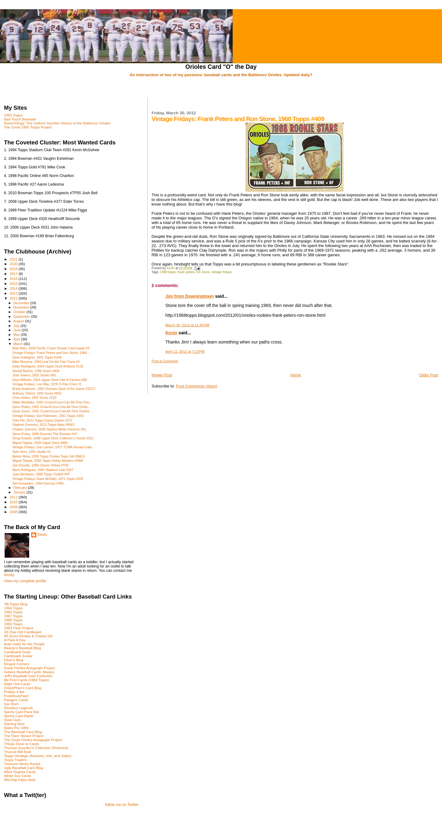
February (21, 487)
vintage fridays (221, 272)
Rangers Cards (16, 700)
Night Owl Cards (17, 684)
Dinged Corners (16, 664)
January (20, 492)
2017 (14, 274)
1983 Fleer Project (18, 628)
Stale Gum (12, 720)
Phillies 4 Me (14, 692)
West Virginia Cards (20, 772)
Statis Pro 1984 (16, 728)
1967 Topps (13, 616)
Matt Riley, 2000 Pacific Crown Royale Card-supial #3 (50, 348)
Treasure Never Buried (22, 764)
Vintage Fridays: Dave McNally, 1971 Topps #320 (47, 479)
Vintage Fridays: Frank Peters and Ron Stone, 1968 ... (51, 353)
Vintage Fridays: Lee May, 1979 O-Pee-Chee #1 (46, 384)
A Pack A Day (14, 640)
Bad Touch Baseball (20, 119)
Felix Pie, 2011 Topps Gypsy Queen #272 (42, 420)
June (18, 330)
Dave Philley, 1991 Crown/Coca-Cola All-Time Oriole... (51, 407)
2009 (14, 507)
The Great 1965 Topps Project (28, 127)
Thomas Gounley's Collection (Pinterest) (36, 748)
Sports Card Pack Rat (21, 712)
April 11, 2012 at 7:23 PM (184, 351)
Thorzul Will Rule (17, 752)
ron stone (202, 272)
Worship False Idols (20, 780)
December (22, 303)
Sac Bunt (11, 704)
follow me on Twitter (121, 805)
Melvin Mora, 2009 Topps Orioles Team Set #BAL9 (48, 456)
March (19, 344)
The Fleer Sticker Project (24, 736)
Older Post (428, 375)
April (17, 339)
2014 (14, 288)
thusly (9, 575)
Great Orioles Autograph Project (29, 668)
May (17, 334)
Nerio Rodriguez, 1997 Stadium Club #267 (42, 470)
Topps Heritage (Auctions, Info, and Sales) (38, 756)
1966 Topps (13, 612)
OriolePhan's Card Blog (22, 688)
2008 (14, 512)
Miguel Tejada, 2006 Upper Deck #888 (40, 443)
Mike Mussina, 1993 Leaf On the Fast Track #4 (45, 361)
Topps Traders (15, 760)
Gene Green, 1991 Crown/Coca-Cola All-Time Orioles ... (52, 411)
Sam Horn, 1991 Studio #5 (31, 452)
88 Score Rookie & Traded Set (28, 636)
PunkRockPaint (16, 696)
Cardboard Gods (17, 652)
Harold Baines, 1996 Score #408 (35, 371)
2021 (14, 259)
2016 (14, 279)
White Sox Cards (17, 776)
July (17, 326)
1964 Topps (13, 608)
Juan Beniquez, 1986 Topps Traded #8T (41, 474)
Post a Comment (165, 361)
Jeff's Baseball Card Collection (28, 676)
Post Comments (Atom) (196, 386)
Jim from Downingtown (189, 296)
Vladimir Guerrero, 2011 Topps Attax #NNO (43, 424)
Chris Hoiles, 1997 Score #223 (34, 397)
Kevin (171, 332)
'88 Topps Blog (15, 604)
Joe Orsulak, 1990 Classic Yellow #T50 (40, 465)
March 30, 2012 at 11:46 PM (187, 325)
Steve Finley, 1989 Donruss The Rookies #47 (44, 434)
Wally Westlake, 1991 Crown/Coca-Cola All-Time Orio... (52, 402)
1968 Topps (13, 620)
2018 (14, 269)
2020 (14, 264)
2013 (14, 293)
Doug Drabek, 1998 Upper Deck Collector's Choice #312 (53, 438)
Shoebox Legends (18, 708)
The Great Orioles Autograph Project (33, 740)
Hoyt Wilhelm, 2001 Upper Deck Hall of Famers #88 (49, 380)
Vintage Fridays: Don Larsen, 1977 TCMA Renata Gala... (53, 447)
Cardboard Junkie (18, 656)
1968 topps (168, 272)
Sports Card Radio (18, 716)
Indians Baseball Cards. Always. (29, 672)
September (22, 316)
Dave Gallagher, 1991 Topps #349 (36, 357)
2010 (14, 502)
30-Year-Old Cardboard (22, 632)
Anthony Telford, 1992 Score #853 (36, 393)
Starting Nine (14, 724)
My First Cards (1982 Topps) (26, 680)
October (20, 312)
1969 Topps (13, 624)
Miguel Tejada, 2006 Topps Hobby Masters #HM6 (47, 460)
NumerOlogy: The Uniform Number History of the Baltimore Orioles (57, 123)
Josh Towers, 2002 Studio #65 (34, 375)
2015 (14, 283)
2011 (14, 497)
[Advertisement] (221, 88)
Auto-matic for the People (24, 644)
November (22, 307)
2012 (14, 298)
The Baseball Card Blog (23, 732)
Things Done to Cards (21, 744)
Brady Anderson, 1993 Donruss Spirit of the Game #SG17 (53, 389)
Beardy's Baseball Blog (22, 648)
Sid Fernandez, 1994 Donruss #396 (38, 483)
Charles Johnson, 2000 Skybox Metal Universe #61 (49, 429)
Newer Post (162, 375)
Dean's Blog (13, 660)
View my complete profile (25, 581)
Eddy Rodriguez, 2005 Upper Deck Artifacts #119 (47, 366)
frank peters (186, 272)
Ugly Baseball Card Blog (23, 768)
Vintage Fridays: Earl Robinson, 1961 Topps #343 (47, 416)
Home (295, 375)
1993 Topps (13, 115)
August (19, 321)
